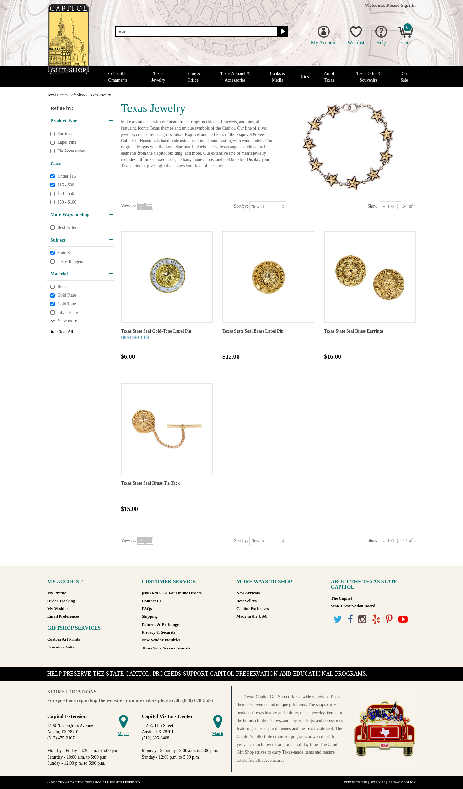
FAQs (147, 608)
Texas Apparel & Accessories (235, 76)
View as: (128, 206)
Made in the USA (251, 616)
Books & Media (277, 76)
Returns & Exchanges (161, 624)
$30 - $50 (65, 193)
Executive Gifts (60, 647)
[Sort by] (267, 206)
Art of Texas (329, 76)
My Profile (56, 593)
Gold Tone (66, 303)
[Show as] (390, 206)
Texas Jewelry (158, 76)
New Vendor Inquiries (161, 640)
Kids (305, 76)
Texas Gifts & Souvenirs (368, 76)
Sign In (408, 5)
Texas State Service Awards (166, 648)
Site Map (377, 782)
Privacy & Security (159, 632)
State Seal (66, 252)
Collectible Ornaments (118, 76)
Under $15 (66, 176)
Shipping (150, 616)
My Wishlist (58, 608)
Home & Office (192, 76)
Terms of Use (355, 782)
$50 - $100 (66, 202)
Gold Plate (66, 295)
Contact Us (152, 601)
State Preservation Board (353, 606)
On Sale (404, 76)
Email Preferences (63, 616)
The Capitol (341, 598)
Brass (62, 286)
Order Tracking (61, 601)
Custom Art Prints (63, 639)
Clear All (65, 331)
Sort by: (241, 206)
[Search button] (282, 32)
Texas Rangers (70, 261)
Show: (373, 206)
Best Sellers (67, 227)
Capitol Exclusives (252, 608)
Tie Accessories (71, 151)
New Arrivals (248, 593)
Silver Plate (67, 312)
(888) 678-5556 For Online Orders (172, 593)
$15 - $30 (65, 185)
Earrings (64, 133)
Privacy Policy (402, 782)
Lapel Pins (66, 142)
